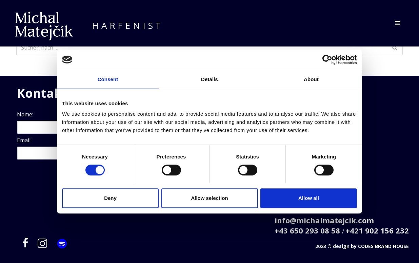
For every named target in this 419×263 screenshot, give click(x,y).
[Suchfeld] (201, 47)
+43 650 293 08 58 (308, 230)
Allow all (308, 198)
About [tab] (311, 79)
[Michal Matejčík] (44, 26)
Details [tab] (209, 79)
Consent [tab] (108, 79)
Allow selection (209, 198)
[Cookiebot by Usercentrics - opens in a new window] (327, 60)
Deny (110, 198)
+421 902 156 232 (377, 230)
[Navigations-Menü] (397, 23)
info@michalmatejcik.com (324, 220)
